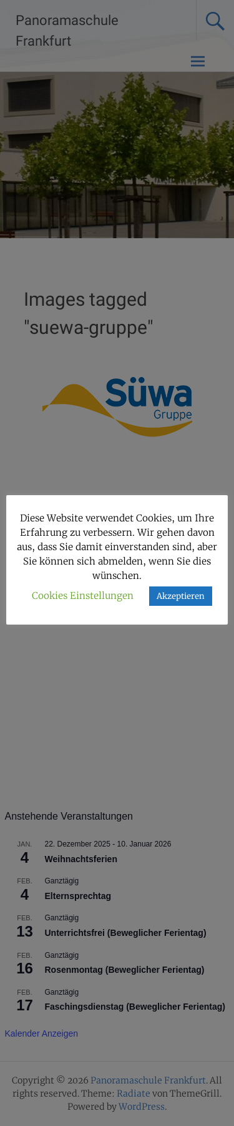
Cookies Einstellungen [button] (83, 595)
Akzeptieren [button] (181, 596)
